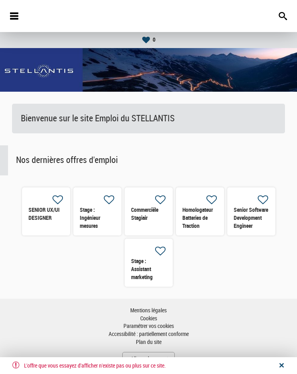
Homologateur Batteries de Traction (197, 218)
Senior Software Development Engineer (251, 218)
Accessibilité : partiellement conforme (149, 334)
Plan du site (149, 342)
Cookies (148, 318)
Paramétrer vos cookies (148, 326)
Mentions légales (148, 310)
